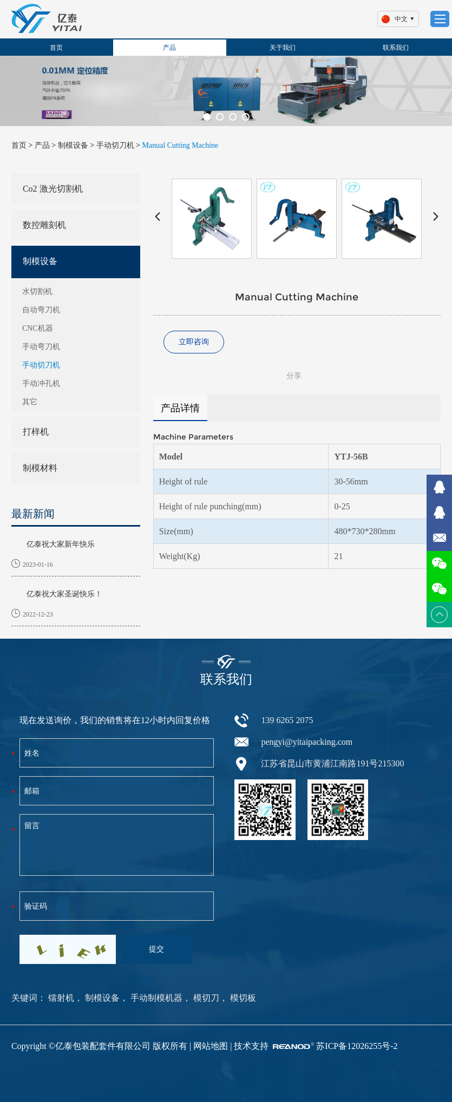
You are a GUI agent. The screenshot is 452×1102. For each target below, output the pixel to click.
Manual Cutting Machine (180, 145)
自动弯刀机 (41, 310)
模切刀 (205, 997)
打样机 (36, 431)
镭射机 (61, 997)
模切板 (242, 997)
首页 (56, 47)
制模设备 (73, 145)
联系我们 (396, 47)
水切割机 (37, 291)
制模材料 (40, 468)
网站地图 (210, 1046)
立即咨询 (194, 342)
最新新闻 (33, 514)
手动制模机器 (155, 997)
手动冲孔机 (41, 383)
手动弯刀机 (41, 347)
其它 (29, 402)
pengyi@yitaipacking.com (306, 741)
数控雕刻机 (44, 224)
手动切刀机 (115, 145)
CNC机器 (37, 328)
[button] (207, 117)
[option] (226, 91)
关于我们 (283, 47)
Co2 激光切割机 (53, 188)
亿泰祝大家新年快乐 (61, 544)
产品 (169, 47)
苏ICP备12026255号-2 (356, 1046)
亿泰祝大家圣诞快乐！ (64, 594)
